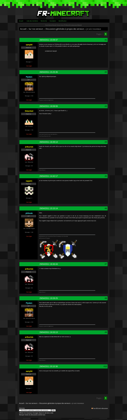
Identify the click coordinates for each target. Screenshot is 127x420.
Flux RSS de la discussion (100, 408)
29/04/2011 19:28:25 (48, 298)
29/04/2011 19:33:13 (48, 332)
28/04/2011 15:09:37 (48, 40)
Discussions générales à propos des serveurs (65, 29)
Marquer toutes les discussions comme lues (32, 415)
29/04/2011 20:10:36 (48, 366)
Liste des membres (32, 21)
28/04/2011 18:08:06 (48, 106)
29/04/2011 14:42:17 (48, 176)
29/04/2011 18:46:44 (48, 264)
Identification (62, 21)
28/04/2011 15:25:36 (48, 72)
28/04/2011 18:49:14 (48, 142)
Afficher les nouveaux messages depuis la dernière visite (36, 413)
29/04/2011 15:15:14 (48, 208)
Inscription (53, 21)
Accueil (21, 21)
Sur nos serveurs (36, 29)
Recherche (44, 21)
